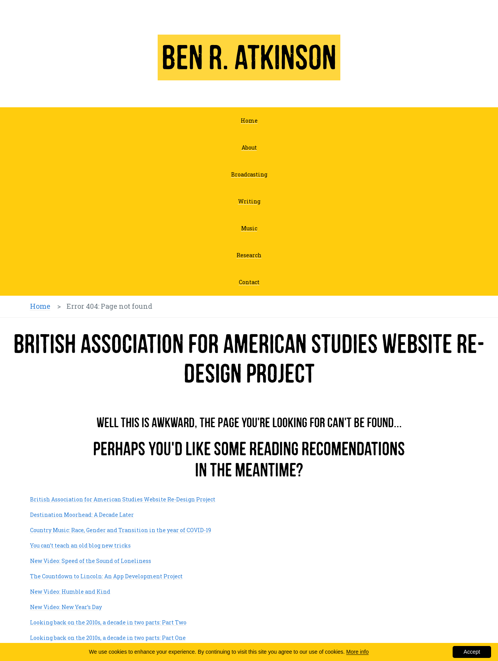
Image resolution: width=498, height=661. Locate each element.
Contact (249, 282)
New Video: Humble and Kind (70, 591)
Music (249, 228)
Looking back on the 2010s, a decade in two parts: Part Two (108, 622)
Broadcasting (249, 174)
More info (357, 652)
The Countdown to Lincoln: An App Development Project (106, 576)
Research (249, 255)
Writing (249, 201)
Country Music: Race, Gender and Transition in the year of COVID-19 (120, 530)
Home (249, 120)
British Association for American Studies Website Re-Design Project (122, 499)
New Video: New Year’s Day (66, 607)
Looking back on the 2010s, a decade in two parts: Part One (108, 637)
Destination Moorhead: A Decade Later (82, 514)
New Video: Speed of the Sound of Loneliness (90, 560)
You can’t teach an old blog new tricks (80, 545)
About (249, 147)
